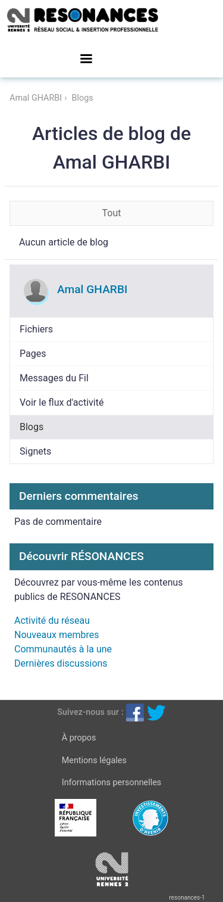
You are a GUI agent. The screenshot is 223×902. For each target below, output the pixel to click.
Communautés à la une (63, 649)
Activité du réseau (52, 620)
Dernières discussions (61, 663)
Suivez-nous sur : (90, 712)
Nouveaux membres (56, 634)
